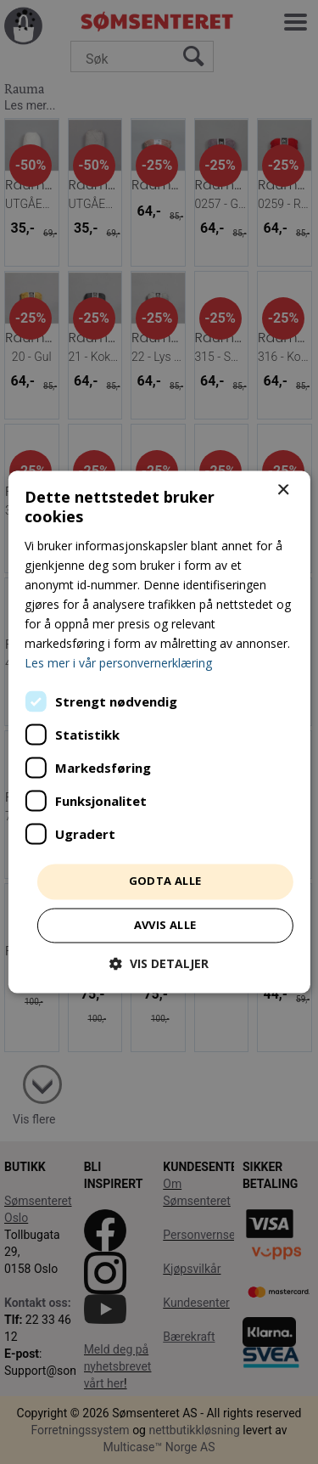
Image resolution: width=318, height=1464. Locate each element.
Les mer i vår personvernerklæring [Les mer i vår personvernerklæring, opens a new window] (118, 664)
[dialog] (159, 732)
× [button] (282, 490)
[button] (159, 964)
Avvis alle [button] (165, 925)
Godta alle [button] (165, 881)
